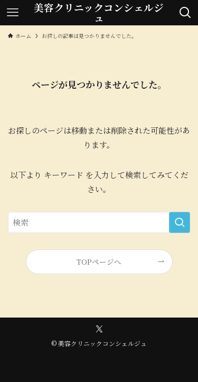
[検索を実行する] (179, 222)
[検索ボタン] (185, 12)
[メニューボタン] (12, 12)
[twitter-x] (99, 329)
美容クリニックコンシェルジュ (99, 13)
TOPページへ (99, 261)
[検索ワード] (99, 222)
